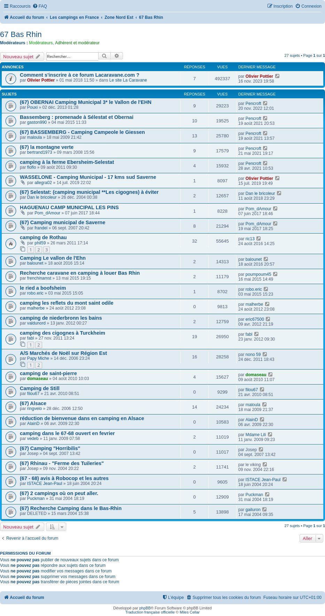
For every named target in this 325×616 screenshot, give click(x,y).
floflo (31, 167)
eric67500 (255, 319)
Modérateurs (41, 42)
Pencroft (253, 103)
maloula (34, 137)
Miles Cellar (190, 612)
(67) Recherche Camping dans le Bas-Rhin (71, 508)
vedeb (33, 438)
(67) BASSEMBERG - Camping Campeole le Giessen (82, 132)
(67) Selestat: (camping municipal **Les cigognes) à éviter (89, 192)
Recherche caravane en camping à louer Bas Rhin (80, 273)
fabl (30, 338)
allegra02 (43, 182)
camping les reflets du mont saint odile (67, 303)
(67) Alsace (33, 403)
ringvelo (34, 408)
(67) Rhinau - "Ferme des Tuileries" (62, 463)
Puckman (36, 498)
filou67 (33, 393)
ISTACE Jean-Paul (44, 483)
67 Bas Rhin (21, 34)
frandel (40, 228)
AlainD (33, 423)
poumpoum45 (258, 274)
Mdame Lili (256, 434)
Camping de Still (40, 388)
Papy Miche (38, 358)
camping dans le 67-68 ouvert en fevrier (67, 433)
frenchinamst (39, 278)
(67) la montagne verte (46, 147)
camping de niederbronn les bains (61, 318)
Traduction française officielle (150, 612)
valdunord (36, 323)
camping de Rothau (43, 237)
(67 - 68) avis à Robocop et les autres (64, 478)
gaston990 (37, 122)
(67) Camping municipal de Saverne (62, 222)
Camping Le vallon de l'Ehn (53, 258)
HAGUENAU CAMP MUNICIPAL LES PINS (69, 207)
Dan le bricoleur (42, 197)
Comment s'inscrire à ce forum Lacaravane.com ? (79, 75)
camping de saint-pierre (48, 373)
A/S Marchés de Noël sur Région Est (63, 353)
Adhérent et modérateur (77, 42)
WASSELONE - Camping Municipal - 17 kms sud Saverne (88, 177)
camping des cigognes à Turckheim (62, 333)
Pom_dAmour (47, 213)
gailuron (253, 509)
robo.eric (35, 293)
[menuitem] (39, 6)
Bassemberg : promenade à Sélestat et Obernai (76, 117)
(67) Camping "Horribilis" (50, 448)
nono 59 (253, 354)
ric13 (250, 238)
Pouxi (32, 107)
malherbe (36, 308)
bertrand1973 (39, 152)
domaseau (37, 378)
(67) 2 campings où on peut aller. (59, 493)
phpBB (145, 608)
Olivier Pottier (41, 80)
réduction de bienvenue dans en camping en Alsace (82, 418)
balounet (35, 263)
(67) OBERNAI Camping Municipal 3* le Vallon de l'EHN (86, 102)
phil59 (40, 243)
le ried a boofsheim (43, 288)
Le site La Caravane (128, 80)
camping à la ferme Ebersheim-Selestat (67, 162)
